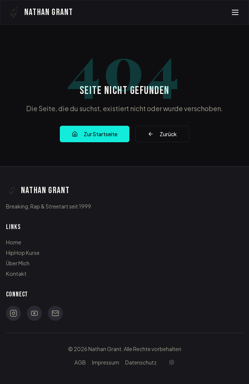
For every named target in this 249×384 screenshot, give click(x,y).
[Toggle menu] (235, 12)
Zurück (162, 134)
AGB (80, 362)
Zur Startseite (94, 134)
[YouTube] (34, 313)
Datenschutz (141, 362)
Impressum (105, 362)
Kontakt (16, 273)
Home (13, 242)
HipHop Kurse (23, 252)
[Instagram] (13, 313)
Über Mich (18, 263)
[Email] (55, 313)
